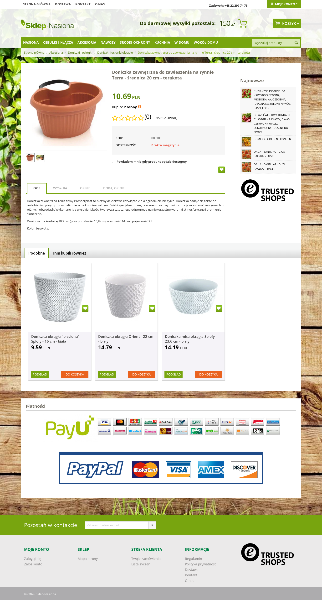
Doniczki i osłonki (80, 52)
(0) (147, 116)
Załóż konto (33, 564)
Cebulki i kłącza (58, 42)
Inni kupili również (69, 253)
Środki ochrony (135, 42)
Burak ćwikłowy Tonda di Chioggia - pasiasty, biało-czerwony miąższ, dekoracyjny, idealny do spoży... (272, 123)
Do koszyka (75, 374)
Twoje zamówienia (146, 558)
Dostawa (63, 4)
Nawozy (108, 42)
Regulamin (193, 558)
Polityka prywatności (201, 564)
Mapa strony (88, 558)
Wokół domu (206, 42)
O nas (100, 4)
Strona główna (37, 4)
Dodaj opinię (113, 188)
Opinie (85, 188)
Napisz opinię (166, 118)
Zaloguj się (32, 558)
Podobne (36, 253)
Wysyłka (60, 188)
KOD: (119, 138)
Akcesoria (86, 42)
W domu (181, 42)
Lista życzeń (140, 564)
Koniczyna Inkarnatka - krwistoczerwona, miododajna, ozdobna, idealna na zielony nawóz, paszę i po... (272, 99)
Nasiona (31, 42)
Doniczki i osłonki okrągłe (115, 52)
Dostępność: (126, 145)
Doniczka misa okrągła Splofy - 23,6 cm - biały (191, 339)
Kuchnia (162, 42)
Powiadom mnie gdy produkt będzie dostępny (149, 161)
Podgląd (40, 374)
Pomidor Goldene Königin (272, 139)
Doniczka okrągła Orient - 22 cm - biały (125, 339)
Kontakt (83, 4)
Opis (36, 188)
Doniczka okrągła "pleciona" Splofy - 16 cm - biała (55, 339)
